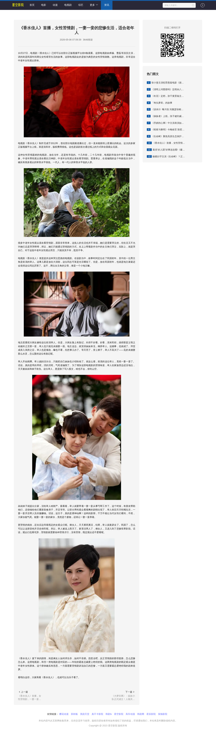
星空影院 (118, 714)
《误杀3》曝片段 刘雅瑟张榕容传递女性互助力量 (166, 109)
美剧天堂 (84, 714)
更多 (94, 4)
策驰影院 (162, 714)
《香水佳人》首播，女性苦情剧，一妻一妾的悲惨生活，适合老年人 (166, 143)
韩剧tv (109, 714)
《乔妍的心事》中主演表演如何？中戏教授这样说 (166, 123)
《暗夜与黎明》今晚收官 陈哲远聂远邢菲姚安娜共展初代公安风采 (166, 129)
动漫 (55, 4)
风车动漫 (130, 714)
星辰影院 (151, 714)
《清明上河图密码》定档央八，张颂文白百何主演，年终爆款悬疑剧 (166, 89)
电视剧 (68, 4)
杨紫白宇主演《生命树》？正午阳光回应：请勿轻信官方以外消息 (166, 156)
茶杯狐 (74, 714)
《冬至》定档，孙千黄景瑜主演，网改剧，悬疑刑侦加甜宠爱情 (166, 96)
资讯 (106, 4)
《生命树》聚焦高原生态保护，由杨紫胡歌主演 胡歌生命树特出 (166, 136)
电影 (43, 4)
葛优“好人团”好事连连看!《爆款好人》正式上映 (166, 149)
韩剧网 (140, 714)
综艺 (80, 4)
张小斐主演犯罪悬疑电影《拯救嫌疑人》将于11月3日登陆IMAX (166, 82)
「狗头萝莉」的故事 (159, 102)
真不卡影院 (97, 714)
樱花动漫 (64, 714)
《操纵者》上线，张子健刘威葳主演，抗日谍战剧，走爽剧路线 (166, 116)
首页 (32, 4)
